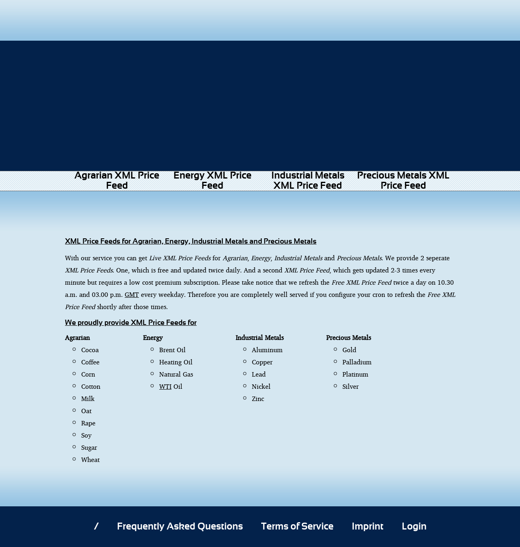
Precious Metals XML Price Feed (403, 181)
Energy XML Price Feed (212, 181)
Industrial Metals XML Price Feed (307, 181)
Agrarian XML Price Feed (116, 181)
